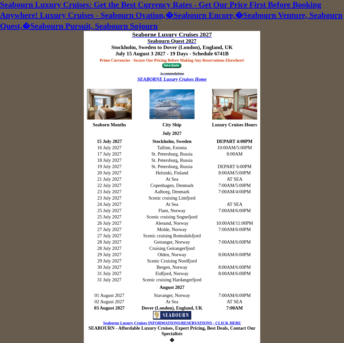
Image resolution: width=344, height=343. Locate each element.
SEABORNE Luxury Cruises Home (172, 79)
